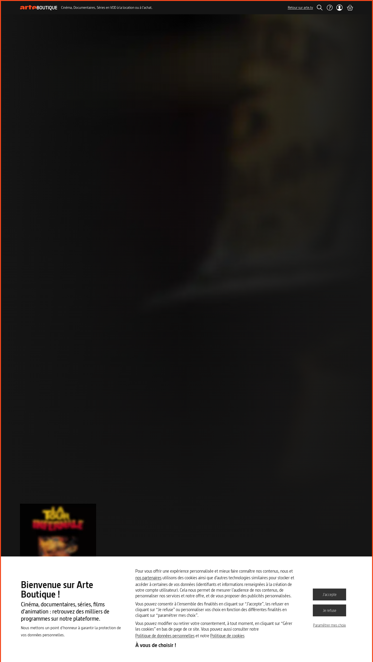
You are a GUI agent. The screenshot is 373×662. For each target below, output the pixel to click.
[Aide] (329, 7)
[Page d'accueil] (38, 8)
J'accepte (330, 594)
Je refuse (329, 610)
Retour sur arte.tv (300, 7)
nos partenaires (148, 578)
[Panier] (349, 7)
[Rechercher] (320, 7)
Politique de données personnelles (165, 636)
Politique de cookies (227, 636)
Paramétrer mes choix (329, 625)
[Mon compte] (339, 7)
